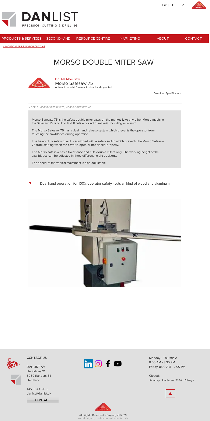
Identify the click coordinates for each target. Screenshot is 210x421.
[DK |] (165, 5)
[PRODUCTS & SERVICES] (21, 38)
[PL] (183, 5)
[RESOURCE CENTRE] (93, 38)
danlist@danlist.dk (39, 393)
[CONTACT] (193, 38)
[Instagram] (98, 363)
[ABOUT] (163, 38)
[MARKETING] (130, 38)
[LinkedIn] (88, 363)
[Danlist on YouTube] (117, 363)
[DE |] (175, 5)
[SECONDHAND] (58, 38)
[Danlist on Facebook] (108, 363)
